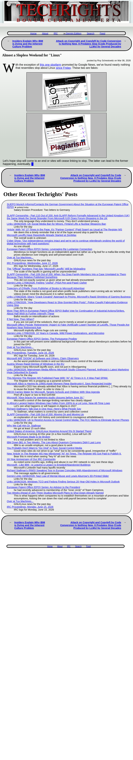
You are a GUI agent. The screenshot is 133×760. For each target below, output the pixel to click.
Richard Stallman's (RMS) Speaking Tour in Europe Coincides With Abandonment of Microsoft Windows (64, 470)
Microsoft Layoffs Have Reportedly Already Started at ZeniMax (41, 235)
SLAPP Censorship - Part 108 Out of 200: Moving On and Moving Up (45, 414)
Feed (102, 33)
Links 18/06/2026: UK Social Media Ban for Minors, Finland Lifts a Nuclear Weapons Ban (56, 224)
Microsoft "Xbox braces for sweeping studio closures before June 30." (45, 397)
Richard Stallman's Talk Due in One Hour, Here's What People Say (44, 408)
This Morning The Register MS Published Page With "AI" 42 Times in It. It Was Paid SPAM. (57, 378)
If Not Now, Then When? (20, 319)
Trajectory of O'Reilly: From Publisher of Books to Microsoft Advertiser (46, 288)
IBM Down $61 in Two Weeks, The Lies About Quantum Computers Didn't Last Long (54, 442)
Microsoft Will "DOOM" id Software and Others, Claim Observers (43, 358)
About (45, 33)
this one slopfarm (50, 64)
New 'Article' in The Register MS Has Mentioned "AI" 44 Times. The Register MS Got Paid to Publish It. (64, 453)
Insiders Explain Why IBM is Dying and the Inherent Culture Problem (27, 44)
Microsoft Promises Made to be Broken (28, 436)
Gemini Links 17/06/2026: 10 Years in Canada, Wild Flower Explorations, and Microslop (55, 333)
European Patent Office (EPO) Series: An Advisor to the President (43, 487)
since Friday (63, 67)
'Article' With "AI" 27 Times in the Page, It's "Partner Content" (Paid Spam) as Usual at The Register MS (64, 229)
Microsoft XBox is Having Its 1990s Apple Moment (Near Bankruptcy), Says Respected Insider (59, 383)
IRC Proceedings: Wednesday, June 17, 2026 (32, 263)
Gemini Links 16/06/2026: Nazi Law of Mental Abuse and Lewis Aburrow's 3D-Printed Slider (58, 476)
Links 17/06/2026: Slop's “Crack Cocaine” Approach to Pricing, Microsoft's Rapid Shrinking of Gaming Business (69, 296)
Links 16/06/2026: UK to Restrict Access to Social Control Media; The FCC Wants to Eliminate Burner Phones (68, 420)
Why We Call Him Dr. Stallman (24, 425)
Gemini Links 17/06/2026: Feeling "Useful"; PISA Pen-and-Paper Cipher (47, 282)
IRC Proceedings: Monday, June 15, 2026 (30, 506)
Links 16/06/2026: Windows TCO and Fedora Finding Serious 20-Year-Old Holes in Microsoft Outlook (63, 481)
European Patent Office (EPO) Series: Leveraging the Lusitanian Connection (49, 249)
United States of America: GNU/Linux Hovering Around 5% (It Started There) (49, 431)
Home (33, 33)
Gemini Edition (73, 33)
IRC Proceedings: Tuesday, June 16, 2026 (30, 352)
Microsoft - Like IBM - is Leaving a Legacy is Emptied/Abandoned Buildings (48, 464)
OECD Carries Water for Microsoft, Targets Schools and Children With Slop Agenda (53, 392)
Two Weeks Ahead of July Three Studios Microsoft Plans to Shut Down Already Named (55, 492)
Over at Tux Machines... (20, 257)
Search (90, 33)
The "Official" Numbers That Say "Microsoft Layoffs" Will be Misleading (46, 268)
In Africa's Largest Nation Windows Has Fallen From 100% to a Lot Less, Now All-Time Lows (58, 403)
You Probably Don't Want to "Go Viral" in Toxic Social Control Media (44, 448)
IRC (56, 33)
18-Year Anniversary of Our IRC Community (31, 459)
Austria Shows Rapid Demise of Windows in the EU (35, 364)
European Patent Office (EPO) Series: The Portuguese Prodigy (42, 338)
